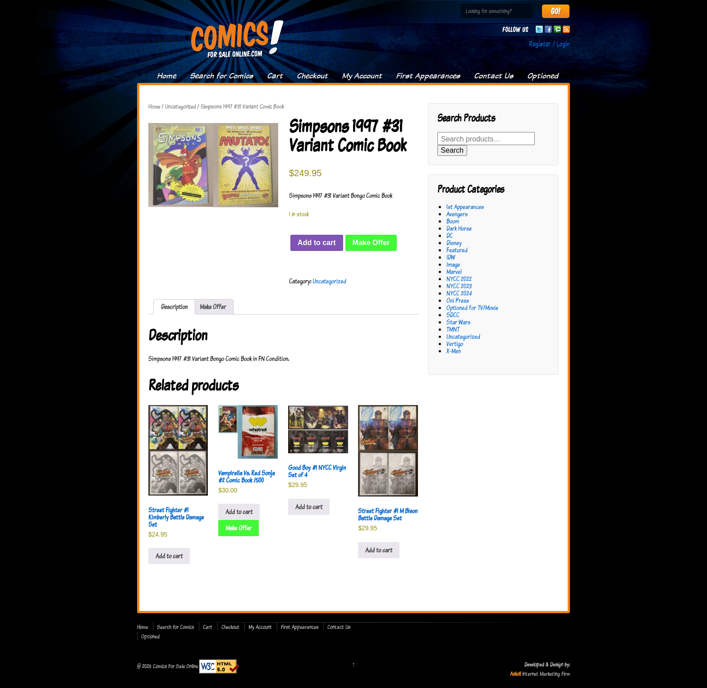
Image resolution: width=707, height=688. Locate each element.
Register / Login (549, 44)
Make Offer (371, 242)
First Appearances (428, 76)
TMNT (452, 329)
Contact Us (493, 76)
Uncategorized (180, 106)
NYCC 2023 (459, 286)
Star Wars (458, 322)
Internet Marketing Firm (546, 674)
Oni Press (457, 300)
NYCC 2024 (459, 293)
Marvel (454, 271)
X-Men (453, 350)
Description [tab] (174, 306)
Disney (454, 242)
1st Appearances (465, 206)
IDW (450, 257)
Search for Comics (221, 76)
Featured (457, 250)
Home (166, 76)
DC (449, 235)
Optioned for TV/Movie (472, 307)
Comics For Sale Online (175, 666)
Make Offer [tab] (213, 306)
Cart (275, 76)
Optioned (542, 76)
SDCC (452, 314)
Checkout (312, 76)
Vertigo (454, 343)
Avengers (457, 214)
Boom (452, 221)
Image (453, 264)
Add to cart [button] (169, 555)
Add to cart (316, 242)
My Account (362, 76)
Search (452, 150)
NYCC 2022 (459, 278)
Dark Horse (459, 228)
